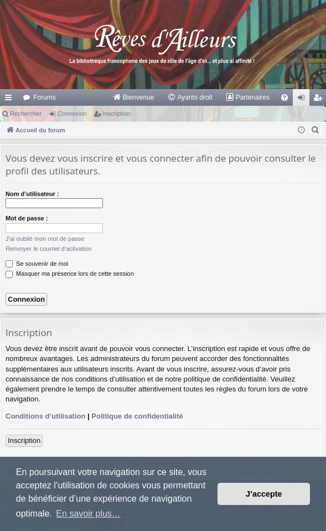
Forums (44, 97)
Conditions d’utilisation (45, 416)
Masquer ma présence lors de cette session (70, 273)
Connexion (72, 113)
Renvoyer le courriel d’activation (49, 248)
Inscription (117, 113)
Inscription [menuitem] (320, 100)
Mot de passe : (27, 218)
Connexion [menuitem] (303, 100)
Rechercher (26, 113)
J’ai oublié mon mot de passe (45, 238)
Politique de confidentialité (137, 416)
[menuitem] (133, 97)
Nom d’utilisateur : (32, 193)
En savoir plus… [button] (88, 513)
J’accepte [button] (264, 493)
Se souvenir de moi (37, 263)
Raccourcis (10, 100)
